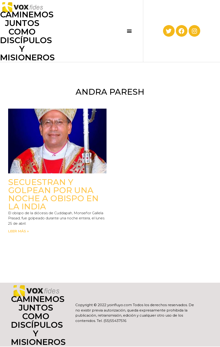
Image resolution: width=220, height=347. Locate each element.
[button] (129, 31)
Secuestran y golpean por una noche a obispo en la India (53, 194)
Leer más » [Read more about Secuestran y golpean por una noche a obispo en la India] (18, 231)
